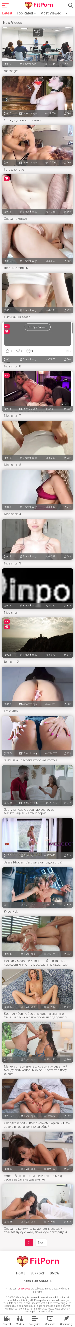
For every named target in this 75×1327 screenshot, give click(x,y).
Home (20, 1273)
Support (37, 1273)
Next (41, 1243)
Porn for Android (37, 1281)
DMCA (54, 1273)
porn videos (24, 1288)
